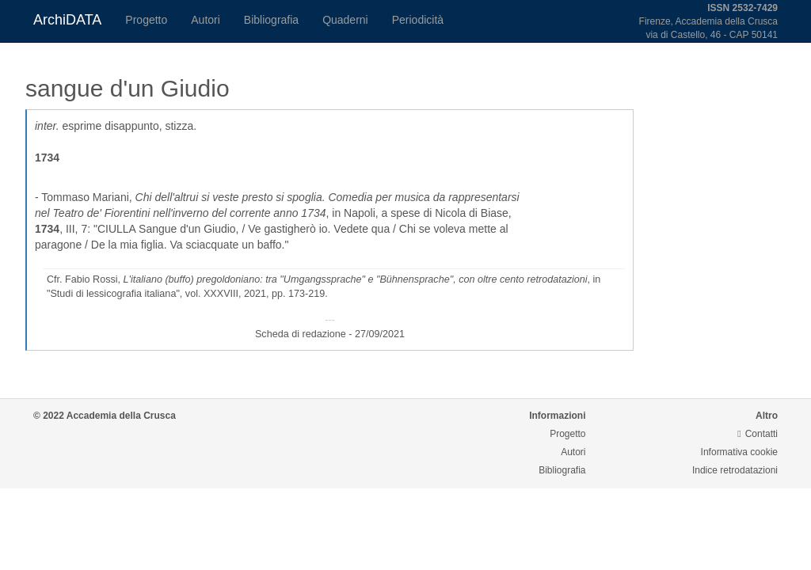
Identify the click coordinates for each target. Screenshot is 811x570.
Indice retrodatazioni (735, 470)
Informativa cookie (739, 452)
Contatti (757, 433)
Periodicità (418, 19)
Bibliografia (271, 19)
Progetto (146, 19)
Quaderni (345, 19)
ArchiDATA (67, 20)
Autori (205, 19)
